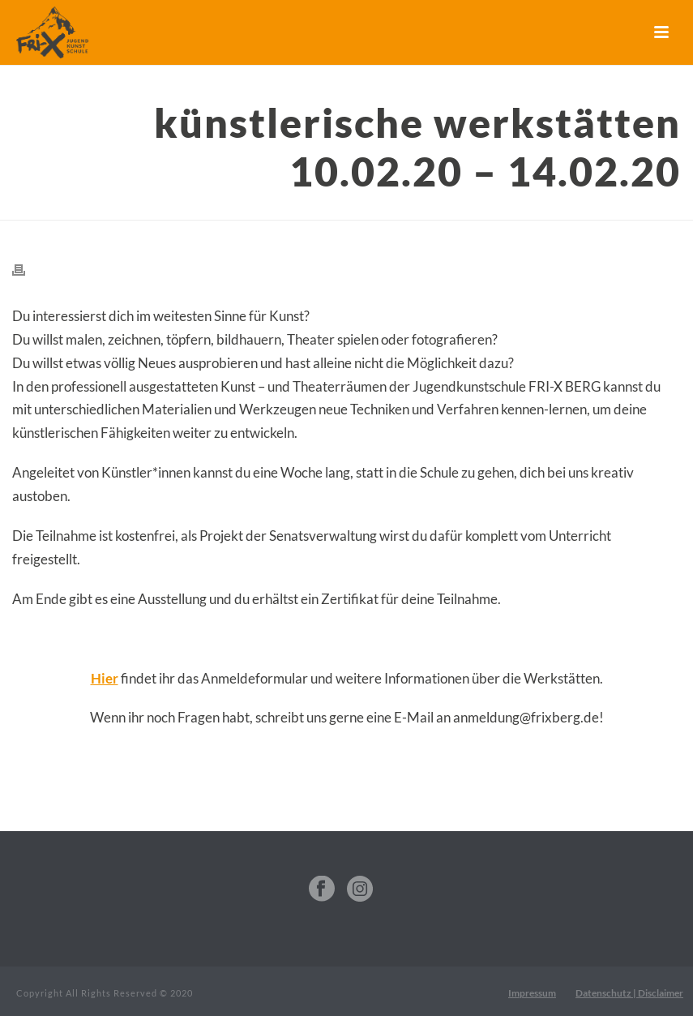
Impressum (532, 993)
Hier (104, 678)
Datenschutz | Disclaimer (629, 993)
